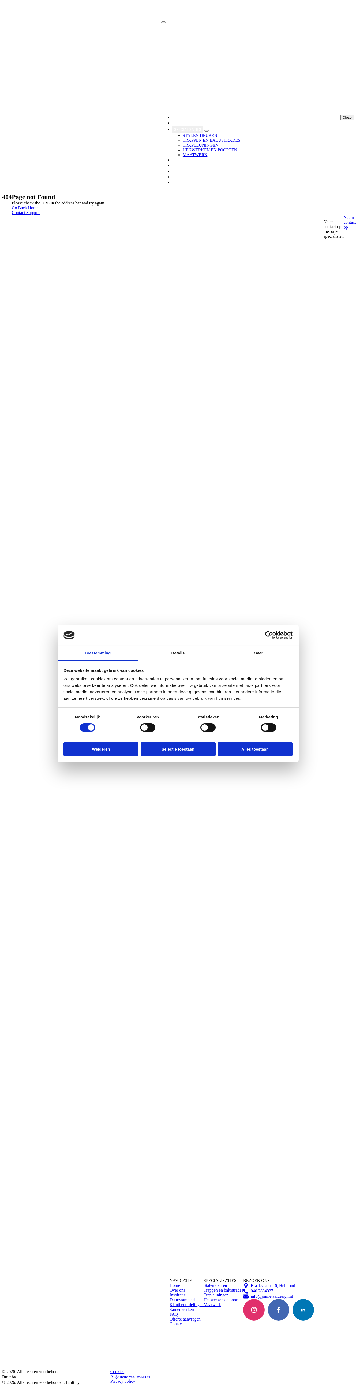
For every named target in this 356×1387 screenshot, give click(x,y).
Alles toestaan (255, 749)
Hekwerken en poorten (223, 1299)
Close (347, 117)
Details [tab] (178, 653)
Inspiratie (181, 160)
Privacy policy (122, 1381)
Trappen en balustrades (223, 1290)
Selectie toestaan (178, 749)
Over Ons (181, 123)
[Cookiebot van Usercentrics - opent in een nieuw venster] (269, 635)
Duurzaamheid (182, 1299)
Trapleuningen (216, 1295)
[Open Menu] (163, 22)
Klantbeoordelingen (192, 171)
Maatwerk (212, 1304)
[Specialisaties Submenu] (206, 131)
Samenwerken (185, 165)
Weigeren (101, 749)
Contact (176, 1324)
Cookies (117, 1371)
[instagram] (254, 1310)
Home (175, 1285)
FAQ (174, 1314)
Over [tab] (258, 653)
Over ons (177, 1290)
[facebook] (278, 1310)
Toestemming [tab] (98, 653)
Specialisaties (187, 129)
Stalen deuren (215, 1285)
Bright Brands (32, 1377)
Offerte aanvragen (185, 1319)
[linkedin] (303, 1310)
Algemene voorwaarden (130, 1376)
